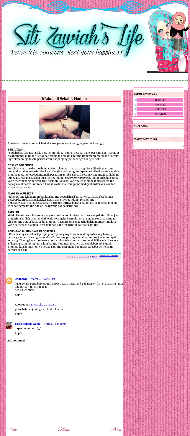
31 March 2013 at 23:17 (44, 304)
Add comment (16, 340)
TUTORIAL (160, 113)
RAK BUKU (160, 104)
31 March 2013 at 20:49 (41, 279)
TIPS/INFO (160, 100)
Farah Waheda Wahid (28, 324)
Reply (18, 294)
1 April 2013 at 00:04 (54, 324)
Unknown (21, 279)
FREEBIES (160, 109)
